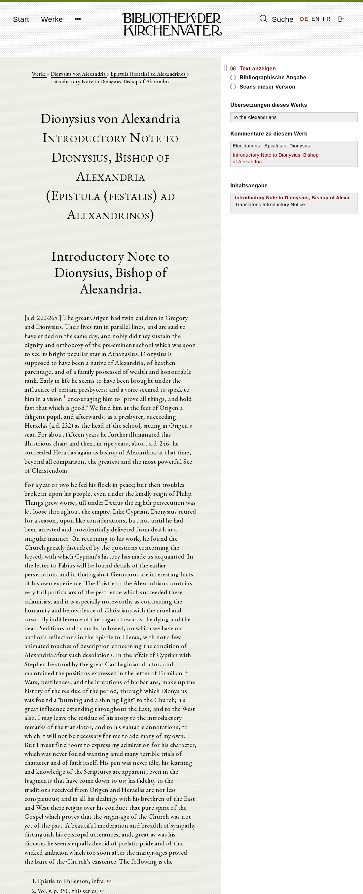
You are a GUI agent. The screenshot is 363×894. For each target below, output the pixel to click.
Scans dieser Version (319, 87)
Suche (276, 19)
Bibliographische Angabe (324, 77)
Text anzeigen (309, 68)
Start (21, 19)
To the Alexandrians (306, 124)
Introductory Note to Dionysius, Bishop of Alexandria (307, 183)
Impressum (290, 872)
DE (304, 19)
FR (327, 19)
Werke (52, 19)
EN (315, 19)
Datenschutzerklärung (301, 878)
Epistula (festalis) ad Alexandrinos (150, 76)
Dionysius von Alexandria (80, 76)
